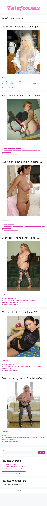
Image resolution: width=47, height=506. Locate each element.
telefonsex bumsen (7, 302)
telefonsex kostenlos (27, 84)
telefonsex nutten (10, 439)
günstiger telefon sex (17, 226)
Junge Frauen (11, 81)
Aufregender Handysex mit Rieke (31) (22, 95)
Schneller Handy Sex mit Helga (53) (21, 237)
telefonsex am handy (15, 84)
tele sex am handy (24, 300)
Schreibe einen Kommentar (11, 88)
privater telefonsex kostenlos (11, 300)
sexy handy (7, 84)
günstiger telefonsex (29, 226)
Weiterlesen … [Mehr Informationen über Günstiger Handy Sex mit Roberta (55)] (5, 220)
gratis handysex (17, 150)
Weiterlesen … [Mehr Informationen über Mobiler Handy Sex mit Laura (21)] (5, 360)
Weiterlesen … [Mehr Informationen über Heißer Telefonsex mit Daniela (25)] (5, 77)
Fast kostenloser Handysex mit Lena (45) (12, 466)
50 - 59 (5, 224)
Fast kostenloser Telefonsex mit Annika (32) (13, 468)
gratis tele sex (7, 366)
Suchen (4, 450)
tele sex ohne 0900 (26, 366)
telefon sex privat (40, 226)
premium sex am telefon (19, 437)
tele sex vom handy (35, 300)
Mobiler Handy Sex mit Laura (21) (20, 312)
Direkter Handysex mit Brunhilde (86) (22, 378)
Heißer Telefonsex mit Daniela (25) (20, 26)
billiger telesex (7, 226)
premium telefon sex (32, 437)
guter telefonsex (16, 366)
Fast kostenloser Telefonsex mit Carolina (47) (14, 471)
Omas (8, 435)
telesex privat (5, 86)
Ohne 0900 (18, 81)
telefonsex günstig (36, 366)
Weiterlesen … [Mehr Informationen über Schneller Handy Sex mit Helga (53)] (5, 294)
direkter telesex (8, 150)
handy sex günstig (36, 150)
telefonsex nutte (37, 84)
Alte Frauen (11, 224)
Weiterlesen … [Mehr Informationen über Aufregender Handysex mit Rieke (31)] (5, 144)
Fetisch (16, 298)
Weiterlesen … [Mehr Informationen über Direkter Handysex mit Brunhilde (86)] (5, 431)
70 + (5, 435)
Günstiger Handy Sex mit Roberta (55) (22, 161)
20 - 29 (5, 81)
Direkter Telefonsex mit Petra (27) (11, 473)
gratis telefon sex (26, 150)
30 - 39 (5, 148)
